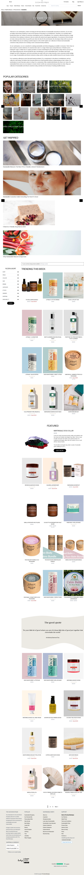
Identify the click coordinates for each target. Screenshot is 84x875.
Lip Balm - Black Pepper (32, 374)
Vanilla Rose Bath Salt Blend (32, 522)
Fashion (22, 5)
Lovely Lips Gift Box (73, 299)
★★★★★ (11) (74, 340)
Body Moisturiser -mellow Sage (53, 680)
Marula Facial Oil (32, 792)
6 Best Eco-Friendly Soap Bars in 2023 (14, 227)
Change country (44, 263)
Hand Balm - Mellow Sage (74, 522)
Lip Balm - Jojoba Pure (32, 337)
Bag (73, 1)
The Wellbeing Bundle (32, 299)
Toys (26, 833)
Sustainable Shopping (29, 815)
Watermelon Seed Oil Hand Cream (32, 717)
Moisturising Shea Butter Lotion (32, 755)
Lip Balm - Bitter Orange (52, 299)
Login (78, 1)
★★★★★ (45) (53, 340)
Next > (56, 806)
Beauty (26, 827)
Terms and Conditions (66, 821)
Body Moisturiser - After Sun (32, 680)
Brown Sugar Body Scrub (32, 485)
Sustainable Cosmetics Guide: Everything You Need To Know (20, 197)
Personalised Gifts (29, 819)
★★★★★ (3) (32, 376)
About (10, 1)
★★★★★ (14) (32, 756)
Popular (11, 5)
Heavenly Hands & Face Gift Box (73, 792)
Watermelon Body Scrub (73, 680)
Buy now (59, 450)
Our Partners (64, 817)
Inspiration (45, 817)
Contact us (63, 835)
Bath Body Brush (73, 755)
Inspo (8, 5)
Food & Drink (37, 5)
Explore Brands (46, 829)
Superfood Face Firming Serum (52, 717)
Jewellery (27, 835)
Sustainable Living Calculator (49, 823)
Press (62, 831)
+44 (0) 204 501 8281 (66, 840)
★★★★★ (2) (32, 339)
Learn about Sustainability (48, 821)
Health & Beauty (17, 5)
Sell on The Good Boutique (67, 815)
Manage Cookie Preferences (67, 842)
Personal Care (17, 9)
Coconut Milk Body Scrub (73, 717)
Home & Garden (28, 5)
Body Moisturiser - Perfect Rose (53, 597)
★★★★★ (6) (73, 756)
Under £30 (27, 825)
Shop (2, 9)
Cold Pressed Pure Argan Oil (32, 411)
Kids (33, 5)
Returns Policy (64, 829)
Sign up (81, 1)
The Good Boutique (46, 873)
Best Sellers (27, 823)
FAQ (62, 833)
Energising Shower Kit (73, 485)
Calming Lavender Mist (52, 485)
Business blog (46, 833)
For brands (66, 1)
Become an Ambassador (48, 831)
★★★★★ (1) (73, 524)
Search (79, 5)
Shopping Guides (47, 819)
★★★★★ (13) (53, 413)
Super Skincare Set (73, 411)
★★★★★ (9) (32, 413)
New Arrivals (27, 821)
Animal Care (43, 5)
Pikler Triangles (28, 837)
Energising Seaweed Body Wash (52, 411)
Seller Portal (64, 819)
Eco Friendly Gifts (28, 817)
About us (45, 815)
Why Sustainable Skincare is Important (14, 257)
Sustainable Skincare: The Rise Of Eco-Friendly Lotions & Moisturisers (23, 167)
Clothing (26, 831)
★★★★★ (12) (32, 487)
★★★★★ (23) (32, 794)
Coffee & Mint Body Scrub (53, 755)
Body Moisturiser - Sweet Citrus (53, 374)
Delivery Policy (64, 827)
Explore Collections (47, 825)
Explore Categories (47, 827)
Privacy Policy (64, 825)
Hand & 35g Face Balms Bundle (73, 560)
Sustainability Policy (65, 823)
